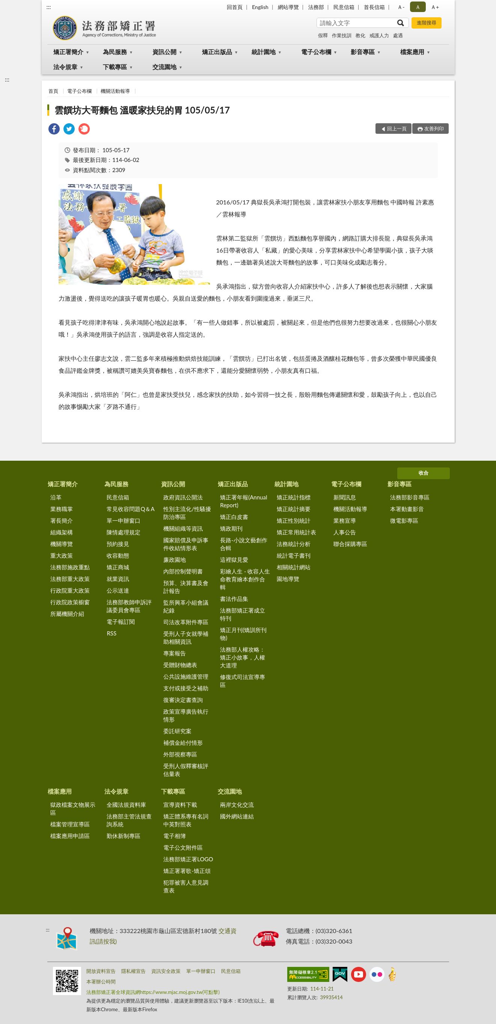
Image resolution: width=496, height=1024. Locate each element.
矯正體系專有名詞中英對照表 (185, 820)
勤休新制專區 (123, 835)
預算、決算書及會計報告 (185, 586)
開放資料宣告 (101, 971)
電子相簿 (174, 835)
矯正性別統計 (294, 520)
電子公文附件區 (183, 847)
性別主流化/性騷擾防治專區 (187, 512)
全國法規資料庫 (126, 804)
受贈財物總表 (180, 664)
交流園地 (164, 66)
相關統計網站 (294, 567)
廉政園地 (174, 559)
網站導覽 (288, 7)
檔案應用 (412, 51)
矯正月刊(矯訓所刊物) (243, 633)
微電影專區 (404, 520)
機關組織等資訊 (183, 528)
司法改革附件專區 (185, 622)
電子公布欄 (316, 51)
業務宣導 (344, 520)
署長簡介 (61, 520)
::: (49, 6)
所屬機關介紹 (67, 613)
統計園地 (264, 51)
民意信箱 (343, 7)
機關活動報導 (115, 91)
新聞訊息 (344, 497)
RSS (111, 633)
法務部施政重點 (70, 567)
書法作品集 (234, 598)
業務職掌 (61, 508)
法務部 (316, 7)
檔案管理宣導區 (70, 824)
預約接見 (118, 543)
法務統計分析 (294, 543)
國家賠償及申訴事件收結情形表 (185, 544)
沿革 (56, 497)
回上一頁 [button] (397, 129)
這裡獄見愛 (234, 559)
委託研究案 (177, 731)
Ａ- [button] (400, 7)
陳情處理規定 (123, 532)
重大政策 (61, 555)
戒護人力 (379, 35)
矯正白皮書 (234, 516)
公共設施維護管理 (185, 676)
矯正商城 (118, 567)
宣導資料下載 (180, 804)
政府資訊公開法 (183, 497)
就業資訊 (118, 578)
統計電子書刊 (294, 555)
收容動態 (118, 555)
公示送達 (118, 590)
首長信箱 (374, 7)
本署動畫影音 (407, 508)
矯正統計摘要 (294, 508)
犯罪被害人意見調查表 (185, 886)
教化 (360, 35)
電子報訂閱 (121, 621)
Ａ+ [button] (435, 7)
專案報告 (174, 653)
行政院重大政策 (70, 590)
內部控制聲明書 (183, 571)
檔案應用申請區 (70, 835)
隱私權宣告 (133, 971)
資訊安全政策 (166, 971)
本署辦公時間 (101, 982)
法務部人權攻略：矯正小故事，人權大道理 (242, 657)
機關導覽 (61, 543)
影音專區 (363, 51)
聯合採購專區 (350, 543)
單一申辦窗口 (123, 520)
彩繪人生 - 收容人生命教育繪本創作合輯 (245, 579)
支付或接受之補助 (185, 688)
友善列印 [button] (434, 129)
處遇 (398, 35)
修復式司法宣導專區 (242, 680)
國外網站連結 (237, 816)
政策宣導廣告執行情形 (185, 715)
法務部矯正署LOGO (188, 859)
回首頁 (235, 7)
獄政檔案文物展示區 (72, 808)
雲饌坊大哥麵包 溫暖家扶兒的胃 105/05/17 (142, 109)
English (260, 7)
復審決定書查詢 (183, 699)
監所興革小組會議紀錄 (185, 606)
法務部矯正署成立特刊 (242, 614)
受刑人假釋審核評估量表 (185, 769)
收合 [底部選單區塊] (423, 473)
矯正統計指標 (294, 497)
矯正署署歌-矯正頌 (187, 870)
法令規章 (65, 66)
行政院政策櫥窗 (70, 602)
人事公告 (344, 532)
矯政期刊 (231, 528)
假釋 (323, 35)
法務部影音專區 (410, 497)
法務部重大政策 (70, 578)
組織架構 (61, 532)
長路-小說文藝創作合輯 (243, 544)
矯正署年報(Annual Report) (243, 501)
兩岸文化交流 (237, 804)
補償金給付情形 (183, 742)
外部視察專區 (180, 754)
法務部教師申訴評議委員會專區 (129, 606)
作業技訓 (341, 35)
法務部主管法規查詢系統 (129, 820)
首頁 (53, 91)
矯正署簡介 (68, 51)
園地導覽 (288, 578)
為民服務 (115, 51)
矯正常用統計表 (296, 532)
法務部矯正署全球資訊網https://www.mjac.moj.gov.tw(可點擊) (153, 992)
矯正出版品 (217, 51)
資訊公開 (164, 51)
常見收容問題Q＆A (130, 508)
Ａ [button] (418, 7)
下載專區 (115, 66)
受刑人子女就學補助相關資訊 (185, 637)
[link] (54, 129)
